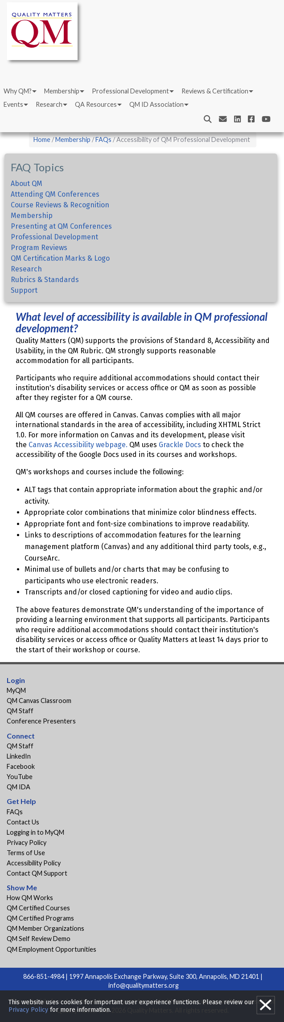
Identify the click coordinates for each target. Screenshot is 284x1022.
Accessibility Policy (34, 863)
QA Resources (96, 125)
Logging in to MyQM (35, 832)
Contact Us (23, 822)
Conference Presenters (41, 721)
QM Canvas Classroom (39, 700)
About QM (26, 183)
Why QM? (18, 112)
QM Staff (20, 711)
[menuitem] (19, 112)
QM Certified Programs (40, 918)
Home (41, 139)
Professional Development (130, 112)
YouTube (20, 776)
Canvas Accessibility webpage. (77, 444)
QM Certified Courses (38, 908)
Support (24, 290)
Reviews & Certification (214, 112)
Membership (61, 112)
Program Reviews (39, 247)
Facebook (21, 766)
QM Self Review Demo (38, 938)
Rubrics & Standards (45, 279)
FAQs (103, 139)
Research (49, 125)
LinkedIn (19, 756)
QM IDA (18, 787)
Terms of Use (26, 852)
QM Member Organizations (45, 928)
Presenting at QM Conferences (61, 226)
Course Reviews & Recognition (60, 205)
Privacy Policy (26, 842)
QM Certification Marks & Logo (60, 258)
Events (13, 125)
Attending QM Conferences (55, 194)
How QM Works (30, 897)
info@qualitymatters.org (143, 985)
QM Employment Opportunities (51, 949)
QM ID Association (156, 125)
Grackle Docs (180, 444)
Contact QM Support (37, 873)
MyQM (16, 690)
